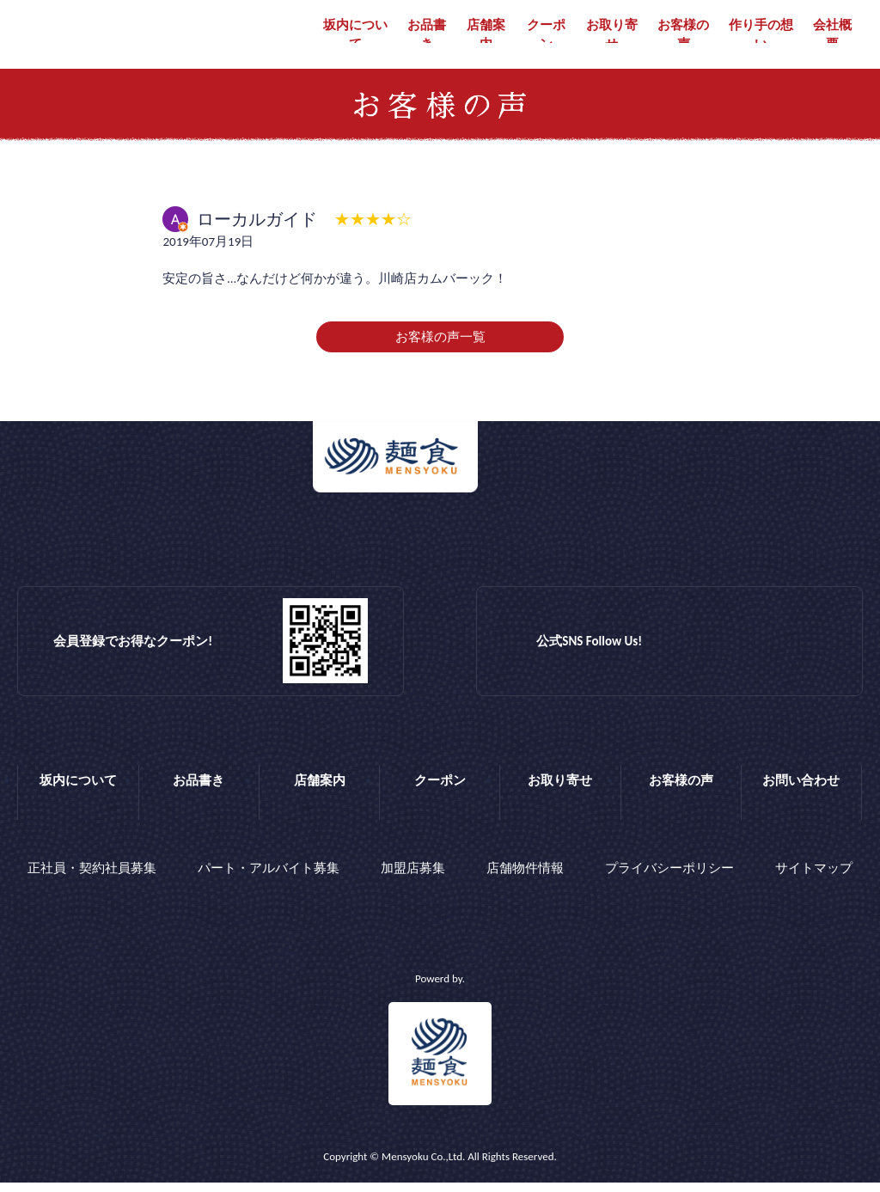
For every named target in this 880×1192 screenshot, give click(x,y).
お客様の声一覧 (440, 355)
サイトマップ (813, 881)
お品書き (426, 34)
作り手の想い (761, 34)
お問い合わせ (801, 798)
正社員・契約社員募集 (92, 881)
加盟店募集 (413, 881)
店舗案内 (486, 34)
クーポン (546, 34)
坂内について (355, 34)
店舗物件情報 (525, 881)
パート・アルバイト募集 (268, 881)
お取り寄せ (612, 34)
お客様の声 (683, 34)
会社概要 (832, 34)
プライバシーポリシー (669, 881)
